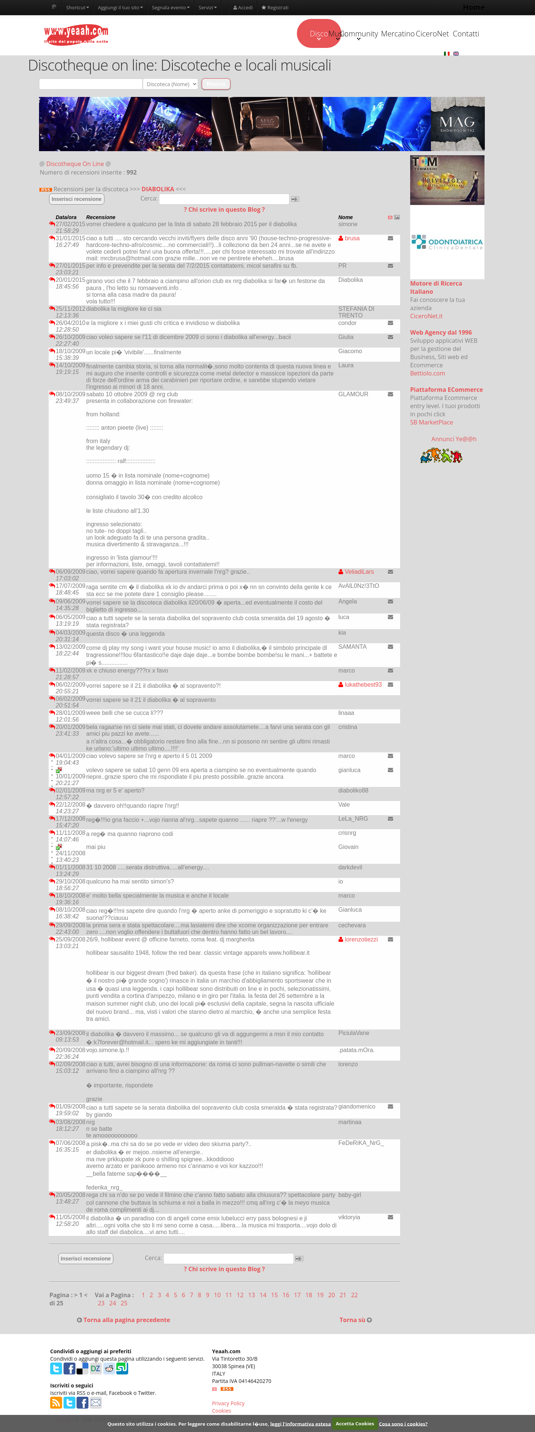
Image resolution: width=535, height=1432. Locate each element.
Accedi (243, 7)
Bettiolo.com (427, 374)
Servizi (208, 7)
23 (102, 1304)
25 (124, 1304)
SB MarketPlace (431, 423)
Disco (213, 35)
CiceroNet (399, 34)
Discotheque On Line (75, 165)
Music (259, 35)
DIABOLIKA (158, 190)
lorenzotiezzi (358, 940)
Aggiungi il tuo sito (120, 7)
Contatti (447, 34)
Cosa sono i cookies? (403, 1423)
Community (306, 35)
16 (286, 1296)
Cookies (221, 1411)
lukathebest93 (360, 686)
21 (344, 1296)
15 (275, 1296)
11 (230, 1296)
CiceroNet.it (426, 317)
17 (298, 1296)
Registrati (275, 7)
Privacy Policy (228, 1404)
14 (264, 1296)
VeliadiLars (356, 573)
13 (252, 1296)
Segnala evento (171, 7)
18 (309, 1296)
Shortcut (77, 7)
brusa (349, 239)
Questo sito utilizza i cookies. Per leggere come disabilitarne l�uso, (188, 1423)
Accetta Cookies (355, 1423)
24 (113, 1304)
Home (474, 7)
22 (354, 1296)
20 (332, 1296)
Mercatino (353, 34)
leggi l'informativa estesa (300, 1423)
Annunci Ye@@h (454, 440)
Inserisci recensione (77, 200)
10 (218, 1296)
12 (241, 1296)
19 (321, 1296)
